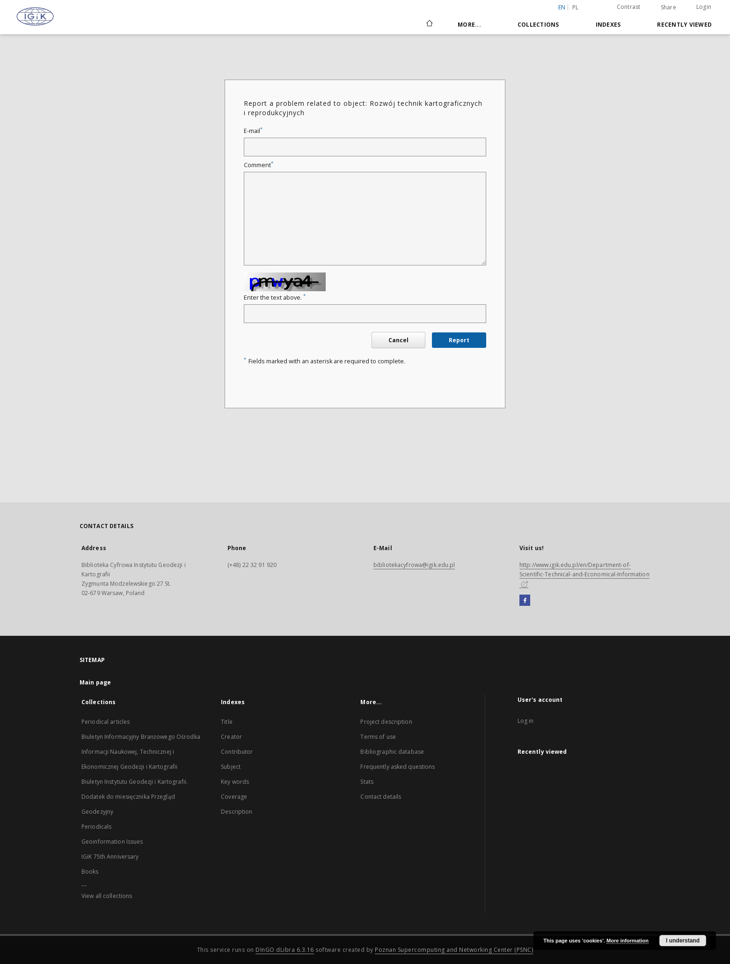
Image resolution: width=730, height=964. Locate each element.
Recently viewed (684, 25)
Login (703, 7)
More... (469, 25)
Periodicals (96, 827)
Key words (235, 782)
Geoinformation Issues (112, 842)
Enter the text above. (275, 298)
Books (90, 872)
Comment (258, 165)
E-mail (253, 131)
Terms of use (377, 737)
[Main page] (428, 24)
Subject (231, 767)
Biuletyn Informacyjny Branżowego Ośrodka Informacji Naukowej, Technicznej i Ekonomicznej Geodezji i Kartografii (140, 752)
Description (236, 812)
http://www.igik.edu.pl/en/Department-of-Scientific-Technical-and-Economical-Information (584, 574)
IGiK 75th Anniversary (110, 857)
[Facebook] (524, 600)
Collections (538, 25)
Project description (386, 722)
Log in (526, 721)
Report (459, 340)
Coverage (234, 797)
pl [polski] (575, 7)
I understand (683, 940)
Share (668, 7)
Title (227, 722)
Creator (231, 737)
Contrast (629, 7)
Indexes (608, 25)
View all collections (106, 896)
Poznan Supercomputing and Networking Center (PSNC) (454, 950)
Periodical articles (105, 722)
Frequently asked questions (397, 767)
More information (627, 940)
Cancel (398, 340)
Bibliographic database (392, 752)
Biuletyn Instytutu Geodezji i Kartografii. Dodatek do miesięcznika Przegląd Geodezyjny (134, 797)
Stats (366, 782)
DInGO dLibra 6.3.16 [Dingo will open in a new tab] (285, 950)
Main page (95, 682)
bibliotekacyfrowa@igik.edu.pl (414, 565)
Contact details (380, 797)
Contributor (237, 752)
